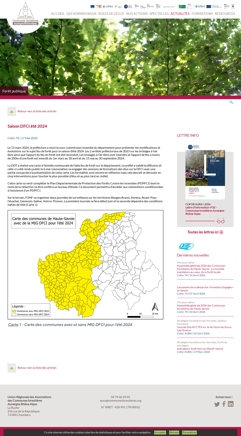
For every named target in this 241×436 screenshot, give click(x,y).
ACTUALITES (180, 14)
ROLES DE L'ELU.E (111, 14)
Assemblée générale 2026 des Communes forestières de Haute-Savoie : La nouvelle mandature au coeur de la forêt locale (201, 269)
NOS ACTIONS (137, 14)
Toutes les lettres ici (202, 232)
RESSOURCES (225, 14)
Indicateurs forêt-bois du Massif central (200, 348)
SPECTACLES (159, 14)
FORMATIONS (202, 14)
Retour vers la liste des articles (37, 111)
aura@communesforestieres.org (120, 400)
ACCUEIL (58, 14)
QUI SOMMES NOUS (81, 14)
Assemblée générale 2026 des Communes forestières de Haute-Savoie (201, 307)
